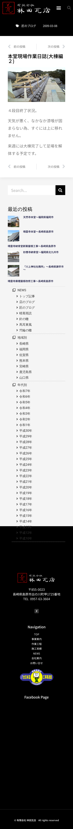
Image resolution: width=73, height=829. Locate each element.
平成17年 (25, 504)
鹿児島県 (25, 372)
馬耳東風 (25, 324)
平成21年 (25, 482)
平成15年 (25, 516)
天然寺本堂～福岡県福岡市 (38, 217)
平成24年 (25, 465)
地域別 (22, 337)
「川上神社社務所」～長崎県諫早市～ (43, 268)
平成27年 (25, 448)
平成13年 (25, 527)
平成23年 (25, 470)
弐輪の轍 (25, 330)
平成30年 (25, 430)
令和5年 (24, 402)
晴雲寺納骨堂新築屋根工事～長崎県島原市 (32, 246)
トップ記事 (27, 296)
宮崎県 (24, 366)
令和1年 (24, 425)
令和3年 (24, 413)
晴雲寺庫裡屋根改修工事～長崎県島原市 (30, 281)
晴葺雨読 (25, 313)
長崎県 (24, 343)
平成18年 (25, 499)
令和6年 (24, 396)
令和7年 (24, 391)
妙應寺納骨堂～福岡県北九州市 (42, 252)
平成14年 (25, 521)
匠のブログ (28, 26)
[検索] (60, 190)
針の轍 (24, 319)
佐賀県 (24, 355)
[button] (58, 8)
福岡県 (24, 349)
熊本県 (24, 360)
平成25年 (25, 459)
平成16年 (25, 510)
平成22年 (25, 476)
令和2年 (24, 419)
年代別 (22, 385)
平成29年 (25, 436)
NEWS (22, 290)
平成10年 (25, 538)
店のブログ (27, 302)
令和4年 (24, 408)
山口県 (24, 377)
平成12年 (25, 533)
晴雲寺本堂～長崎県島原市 (38, 231)
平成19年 (25, 493)
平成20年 (25, 487)
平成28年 (25, 442)
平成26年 (25, 453)
